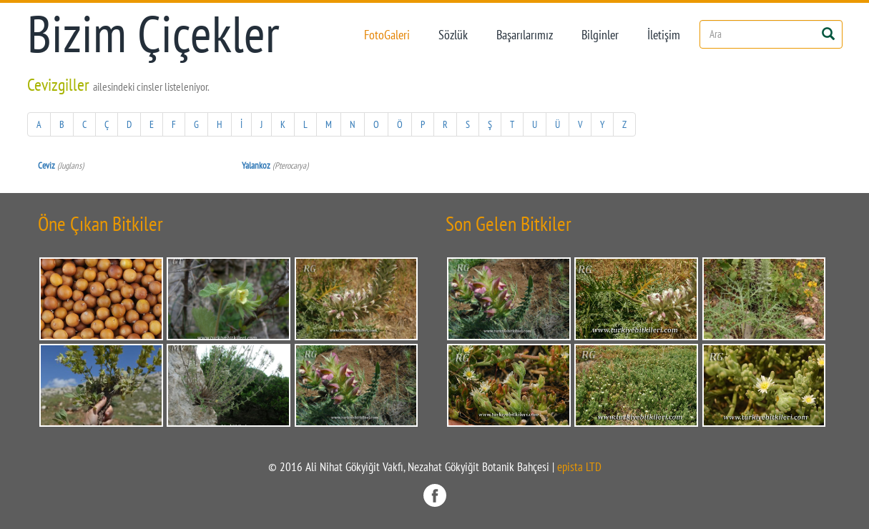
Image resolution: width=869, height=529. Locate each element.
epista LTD (579, 467)
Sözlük (453, 34)
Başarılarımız (524, 34)
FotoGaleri (387, 34)
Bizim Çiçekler (153, 33)
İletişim (663, 34)
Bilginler (600, 34)
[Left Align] (828, 32)
